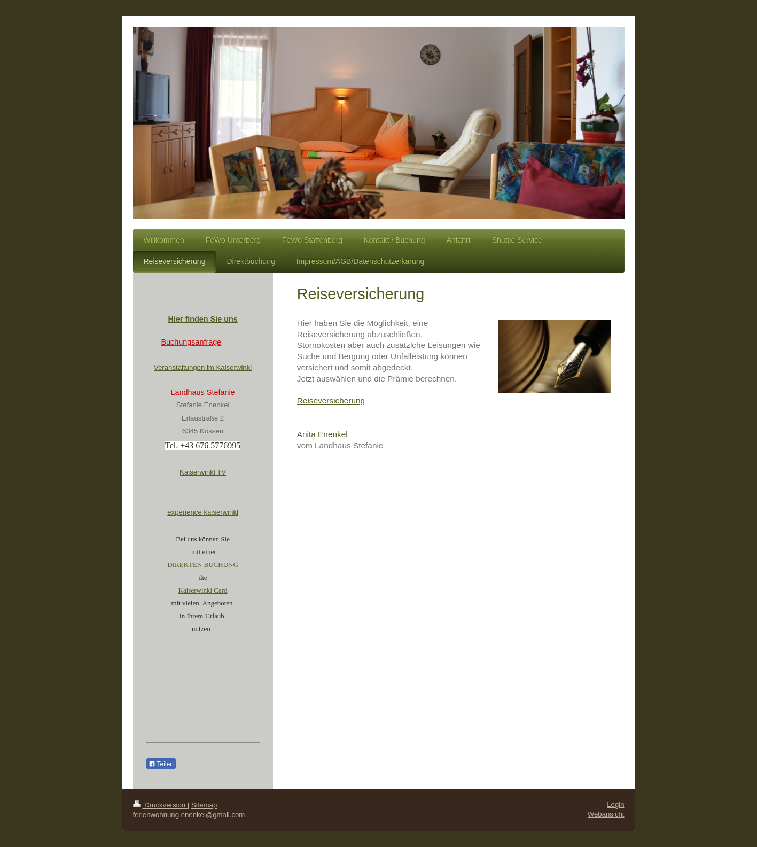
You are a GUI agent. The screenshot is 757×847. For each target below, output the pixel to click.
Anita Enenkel (322, 434)
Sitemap (204, 805)
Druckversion (160, 805)
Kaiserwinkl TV (203, 472)
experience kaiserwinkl (202, 512)
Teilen (161, 764)
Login (615, 805)
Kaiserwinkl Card (203, 590)
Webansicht (606, 814)
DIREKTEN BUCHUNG (202, 565)
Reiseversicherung (331, 400)
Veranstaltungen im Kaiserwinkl (203, 367)
